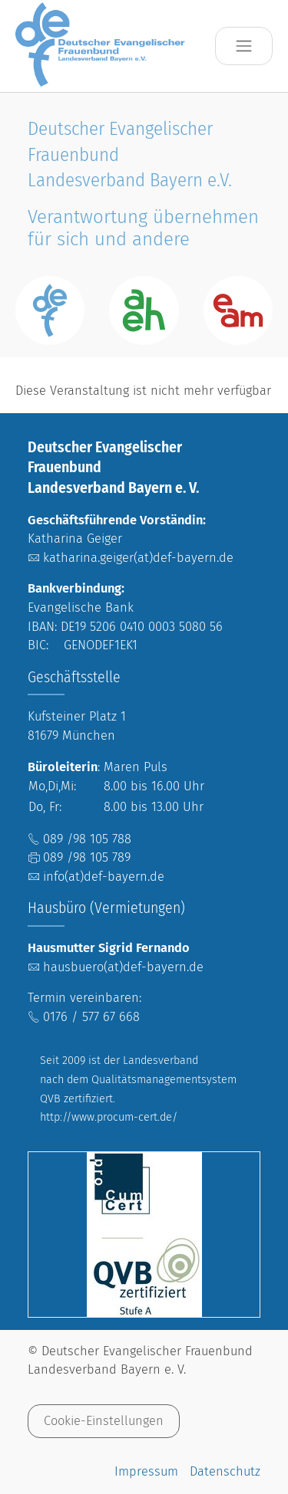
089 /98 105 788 (87, 839)
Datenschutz (225, 1471)
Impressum (146, 1471)
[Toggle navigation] (244, 46)
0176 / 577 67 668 (91, 1017)
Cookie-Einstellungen (104, 1421)
